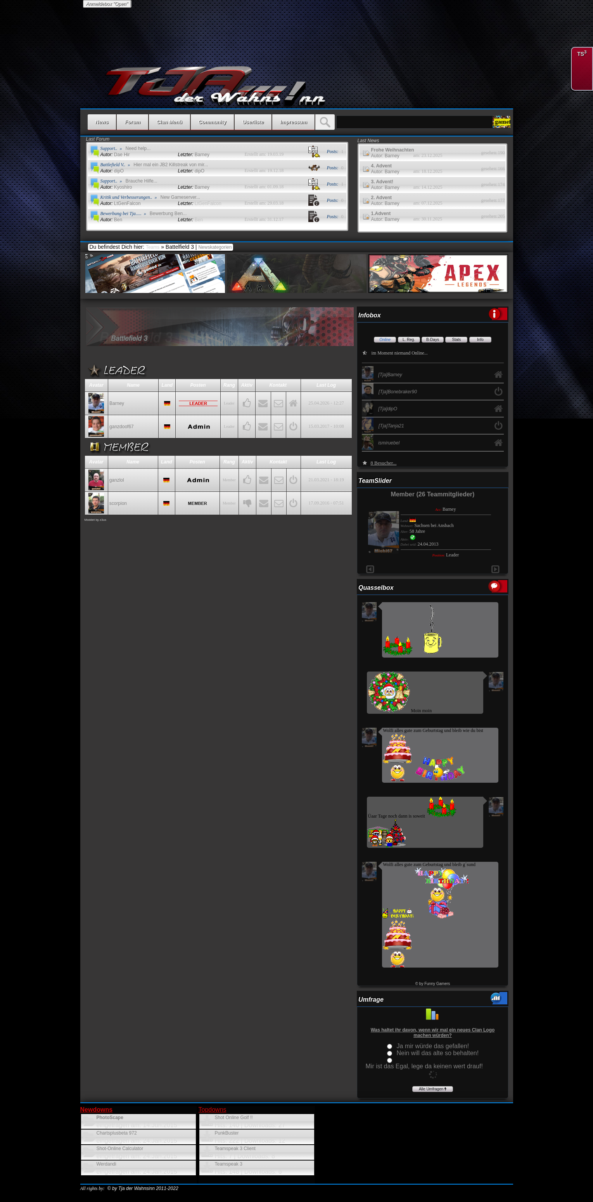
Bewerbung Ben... (168, 213)
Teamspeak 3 (228, 1164)
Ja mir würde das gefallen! (433, 1046)
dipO (112, 171)
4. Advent (381, 166)
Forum (132, 122)
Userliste (253, 122)
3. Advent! (382, 181)
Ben (111, 219)
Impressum (293, 122)
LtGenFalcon (120, 203)
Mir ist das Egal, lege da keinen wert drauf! (424, 1066)
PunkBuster (227, 1133)
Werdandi (106, 1164)
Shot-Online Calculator (120, 1148)
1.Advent (381, 213)
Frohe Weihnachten (392, 150)
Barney (116, 403)
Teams (152, 247)
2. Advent (381, 197)
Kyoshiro (116, 187)
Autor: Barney (385, 155)
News (102, 122)
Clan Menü (169, 122)
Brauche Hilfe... (141, 181)
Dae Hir (115, 154)
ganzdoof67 (121, 426)
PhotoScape (110, 1117)
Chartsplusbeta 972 (117, 1133)
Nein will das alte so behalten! (438, 1053)
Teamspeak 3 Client (235, 1148)
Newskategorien (215, 247)
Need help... (138, 148)
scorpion (118, 503)
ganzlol (116, 480)
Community (212, 122)
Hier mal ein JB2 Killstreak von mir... (170, 164)
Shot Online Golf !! (234, 1117)
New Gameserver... (181, 197)
